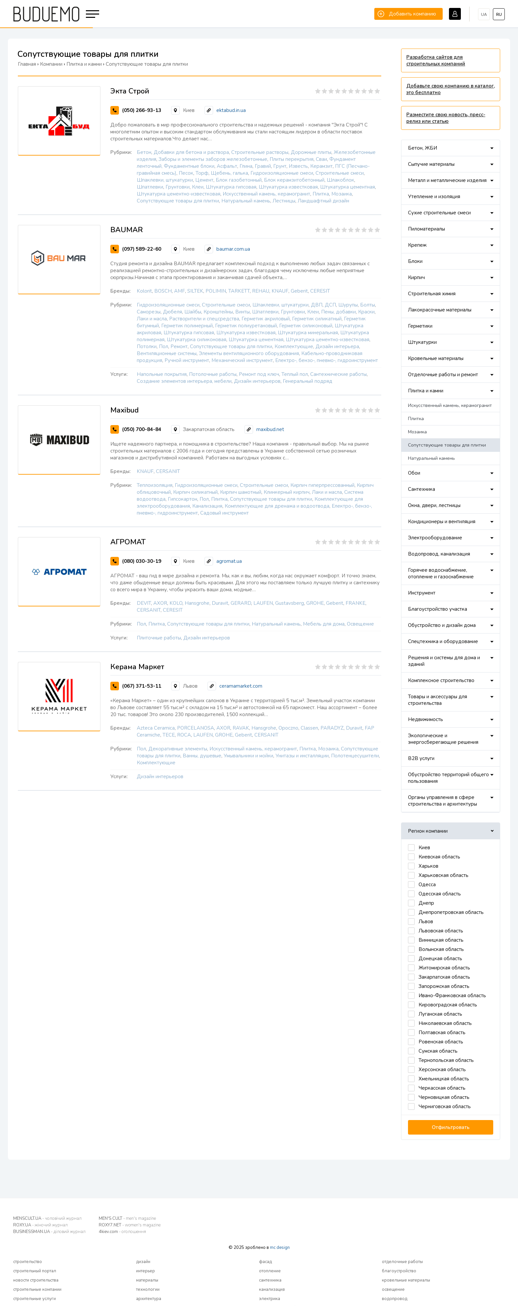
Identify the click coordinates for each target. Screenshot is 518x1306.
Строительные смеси (339, 173)
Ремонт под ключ (259, 374)
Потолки (147, 346)
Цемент (204, 180)
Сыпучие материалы (431, 164)
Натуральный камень (245, 201)
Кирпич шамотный (240, 492)
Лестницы (284, 201)
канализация (272, 1289)
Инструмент (421, 593)
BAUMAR (126, 230)
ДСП (330, 305)
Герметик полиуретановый (246, 325)
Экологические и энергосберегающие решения (443, 738)
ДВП (316, 305)
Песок (186, 173)
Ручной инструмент (187, 360)
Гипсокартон (182, 499)
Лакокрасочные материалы (439, 310)
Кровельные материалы (435, 358)
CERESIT (320, 291)
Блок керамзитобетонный (294, 180)
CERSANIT (168, 471)
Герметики (420, 326)
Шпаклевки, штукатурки (165, 180)
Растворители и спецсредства (204, 318)
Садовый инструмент (224, 513)
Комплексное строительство (441, 680)
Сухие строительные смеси (439, 212)
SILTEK (195, 291)
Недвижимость (425, 719)
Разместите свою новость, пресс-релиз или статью (445, 118)
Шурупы (348, 305)
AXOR (160, 603)
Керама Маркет (137, 667)
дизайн (143, 1262)
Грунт (279, 166)
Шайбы (192, 311)
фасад (265, 1262)
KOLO (175, 603)
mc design (280, 1248)
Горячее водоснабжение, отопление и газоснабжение (441, 573)
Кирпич (416, 277)
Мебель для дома (324, 624)
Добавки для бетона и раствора (191, 152)
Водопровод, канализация (439, 554)
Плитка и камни (425, 390)
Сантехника (421, 489)
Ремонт (179, 346)
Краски (366, 311)
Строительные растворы (259, 152)
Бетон (144, 152)
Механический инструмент (242, 360)
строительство (27, 1262)
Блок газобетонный (239, 180)
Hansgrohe (197, 603)
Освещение (360, 624)
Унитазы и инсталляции (302, 755)
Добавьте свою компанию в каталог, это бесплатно (450, 89)
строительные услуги (34, 1299)
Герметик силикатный (317, 318)
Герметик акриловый (265, 318)
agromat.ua (229, 561)
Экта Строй (129, 91)
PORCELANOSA (195, 728)
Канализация (207, 506)
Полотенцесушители (355, 755)
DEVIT (144, 603)
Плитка (321, 194)
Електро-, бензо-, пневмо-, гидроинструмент (326, 360)
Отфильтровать (450, 1127)
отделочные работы (402, 1262)
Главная (27, 64)
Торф (202, 173)
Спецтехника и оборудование (443, 641)
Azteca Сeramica (156, 728)
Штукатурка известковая (288, 187)
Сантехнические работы (338, 374)
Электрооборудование (435, 537)
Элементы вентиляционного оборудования (249, 353)
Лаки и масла (152, 318)
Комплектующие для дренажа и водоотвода (277, 506)
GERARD (241, 603)
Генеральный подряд (307, 381)
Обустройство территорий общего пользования (448, 777)
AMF (179, 291)
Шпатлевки (150, 187)
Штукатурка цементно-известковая (178, 194)
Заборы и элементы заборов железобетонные (213, 159)
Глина (246, 166)
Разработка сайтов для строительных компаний (435, 60)
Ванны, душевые (202, 755)
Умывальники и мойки (248, 755)
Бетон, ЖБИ (422, 148)
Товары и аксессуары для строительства (437, 700)
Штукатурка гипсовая (231, 187)
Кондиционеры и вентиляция (441, 521)
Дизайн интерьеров (257, 381)
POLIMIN (215, 291)
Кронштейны (218, 311)
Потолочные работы (213, 374)
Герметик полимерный (187, 325)
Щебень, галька (229, 173)
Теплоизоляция (154, 485)
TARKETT (239, 291)
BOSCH (163, 291)
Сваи (321, 159)
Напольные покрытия (162, 374)
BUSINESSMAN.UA (49, 1232)
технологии (148, 1289)
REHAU (260, 291)
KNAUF (280, 291)
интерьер (145, 1271)
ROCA (184, 735)
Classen (309, 728)
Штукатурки (422, 342)
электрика (269, 1299)
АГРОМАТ (128, 542)
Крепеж (417, 245)
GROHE (315, 603)
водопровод (394, 1299)
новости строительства (35, 1280)
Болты (367, 305)
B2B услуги (421, 758)
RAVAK (241, 728)
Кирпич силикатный (195, 492)
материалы (147, 1280)
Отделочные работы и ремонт (443, 374)
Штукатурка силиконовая (196, 339)
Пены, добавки (338, 311)
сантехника (270, 1280)
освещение (393, 1289)
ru (499, 14)
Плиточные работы (159, 638)
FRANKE (355, 603)
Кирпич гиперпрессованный (322, 485)
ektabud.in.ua (231, 110)
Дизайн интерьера (337, 346)
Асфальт (227, 166)
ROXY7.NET (130, 1225)
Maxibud (124, 410)
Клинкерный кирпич (287, 492)
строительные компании (37, 1289)
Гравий (263, 166)
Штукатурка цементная (347, 187)
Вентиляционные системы (167, 353)
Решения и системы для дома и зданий (444, 661)
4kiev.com (122, 1232)
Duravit (220, 603)
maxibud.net (270, 429)
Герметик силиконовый (305, 325)
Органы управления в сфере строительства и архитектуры (442, 800)
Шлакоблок (340, 180)
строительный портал (34, 1271)
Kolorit (144, 291)
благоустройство (399, 1271)
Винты (242, 311)
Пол (163, 346)
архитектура (148, 1299)
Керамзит (321, 166)
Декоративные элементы (177, 748)
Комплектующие (294, 346)
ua (484, 14)
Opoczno (288, 728)
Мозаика (341, 194)
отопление (270, 1271)
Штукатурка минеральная (308, 332)
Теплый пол (294, 374)
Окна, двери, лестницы (434, 505)
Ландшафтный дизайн (323, 201)
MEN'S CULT (127, 1218)
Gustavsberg (289, 603)
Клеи (198, 187)
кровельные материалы (406, 1280)
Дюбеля (172, 311)
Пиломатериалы (426, 229)
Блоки (415, 261)
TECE (169, 735)
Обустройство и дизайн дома (442, 625)
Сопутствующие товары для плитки (178, 201)
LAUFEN (263, 603)
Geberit (299, 291)
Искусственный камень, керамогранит (266, 194)
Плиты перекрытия (292, 159)
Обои (414, 473)
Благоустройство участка (437, 609)
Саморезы (149, 311)
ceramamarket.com (240, 686)
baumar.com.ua (233, 249)
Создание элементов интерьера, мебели (184, 381)
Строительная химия (432, 293)
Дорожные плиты (311, 152)
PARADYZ (332, 728)
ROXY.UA (40, 1225)
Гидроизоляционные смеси (281, 173)
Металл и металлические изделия (447, 180)
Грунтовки (178, 187)
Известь (298, 166)
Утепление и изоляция (434, 196)
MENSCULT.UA (47, 1218)
